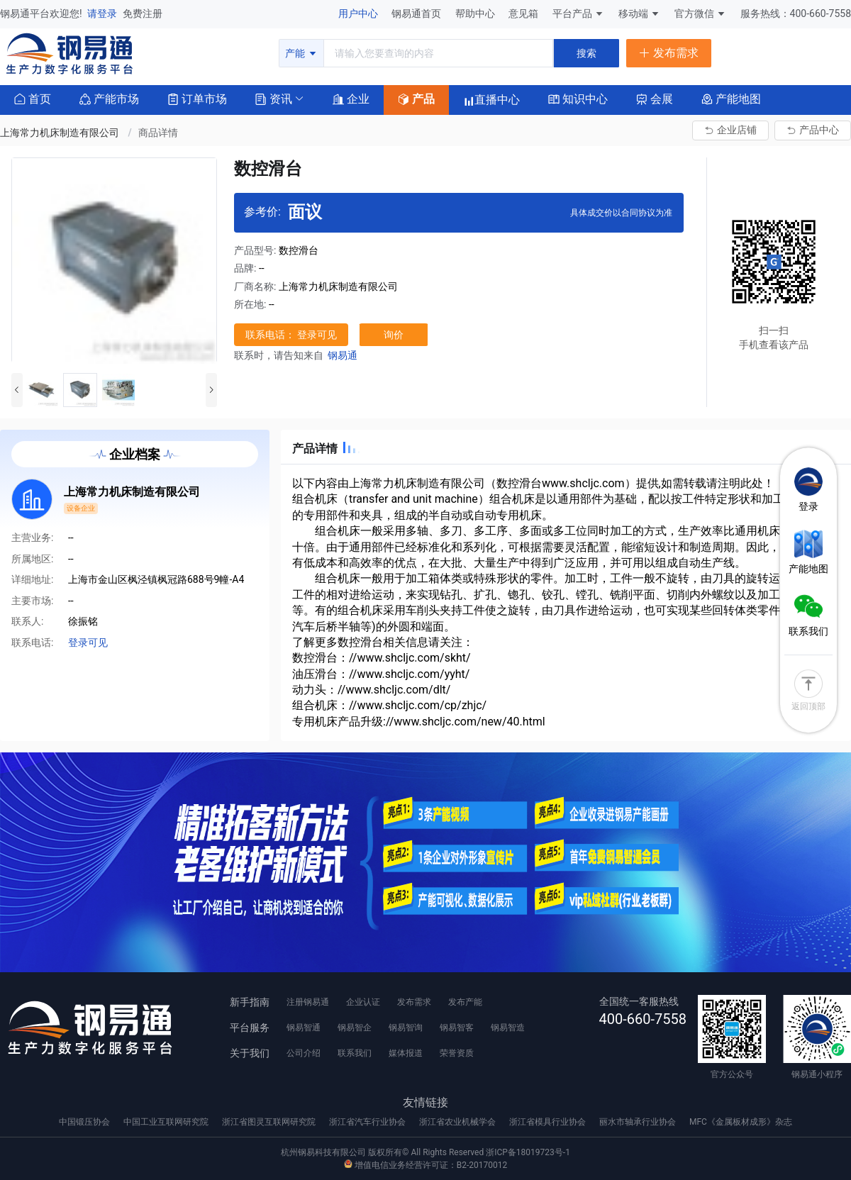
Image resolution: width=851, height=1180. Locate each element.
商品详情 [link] (158, 132)
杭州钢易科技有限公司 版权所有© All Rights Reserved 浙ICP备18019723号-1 (425, 1152)
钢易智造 (508, 1027)
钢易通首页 (417, 13)
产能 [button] (301, 53)
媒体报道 (406, 1053)
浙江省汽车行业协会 (368, 1122)
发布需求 (414, 1002)
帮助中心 (476, 13)
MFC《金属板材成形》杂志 (740, 1122)
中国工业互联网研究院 (167, 1122)
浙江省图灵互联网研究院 (270, 1122)
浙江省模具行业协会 (548, 1122)
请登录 (103, 13)
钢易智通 (304, 1027)
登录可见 (88, 642)
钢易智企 (355, 1027)
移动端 (639, 13)
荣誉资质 (457, 1053)
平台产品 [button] (572, 13)
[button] (273, 98)
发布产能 (465, 1002)
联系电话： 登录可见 (291, 334)
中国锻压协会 (85, 1122)
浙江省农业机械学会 (458, 1122)
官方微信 (700, 13)
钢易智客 (457, 1027)
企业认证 (363, 1002)
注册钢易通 (308, 1002)
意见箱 (524, 13)
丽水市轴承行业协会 (638, 1122)
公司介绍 (304, 1053)
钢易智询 (406, 1027)
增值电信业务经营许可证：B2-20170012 (425, 1165)
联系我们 (355, 1053)
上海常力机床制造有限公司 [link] (60, 132)
